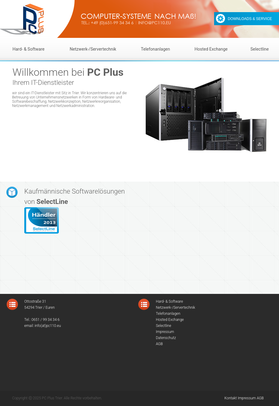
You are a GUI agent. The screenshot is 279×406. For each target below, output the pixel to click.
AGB (260, 398)
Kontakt (230, 398)
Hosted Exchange (210, 49)
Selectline (259, 49)
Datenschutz (166, 338)
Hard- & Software (28, 49)
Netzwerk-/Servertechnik (93, 49)
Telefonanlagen (155, 49)
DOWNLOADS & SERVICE (250, 19)
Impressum (247, 398)
